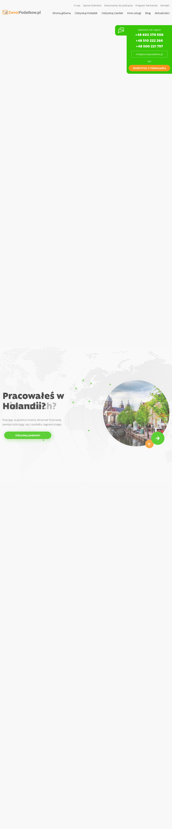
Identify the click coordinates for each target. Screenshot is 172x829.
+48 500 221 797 (149, 46)
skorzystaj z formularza (149, 68)
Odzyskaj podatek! (27, 435)
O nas (77, 5)
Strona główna (61, 13)
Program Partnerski (146, 5)
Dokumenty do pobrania (118, 5)
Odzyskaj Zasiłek (112, 13)
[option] (86, 414)
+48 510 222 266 (149, 40)
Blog (148, 13)
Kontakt (164, 5)
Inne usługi (134, 13)
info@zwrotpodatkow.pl (149, 54)
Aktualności (162, 13)
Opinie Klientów (92, 5)
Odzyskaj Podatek (86, 13)
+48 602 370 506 (149, 34)
